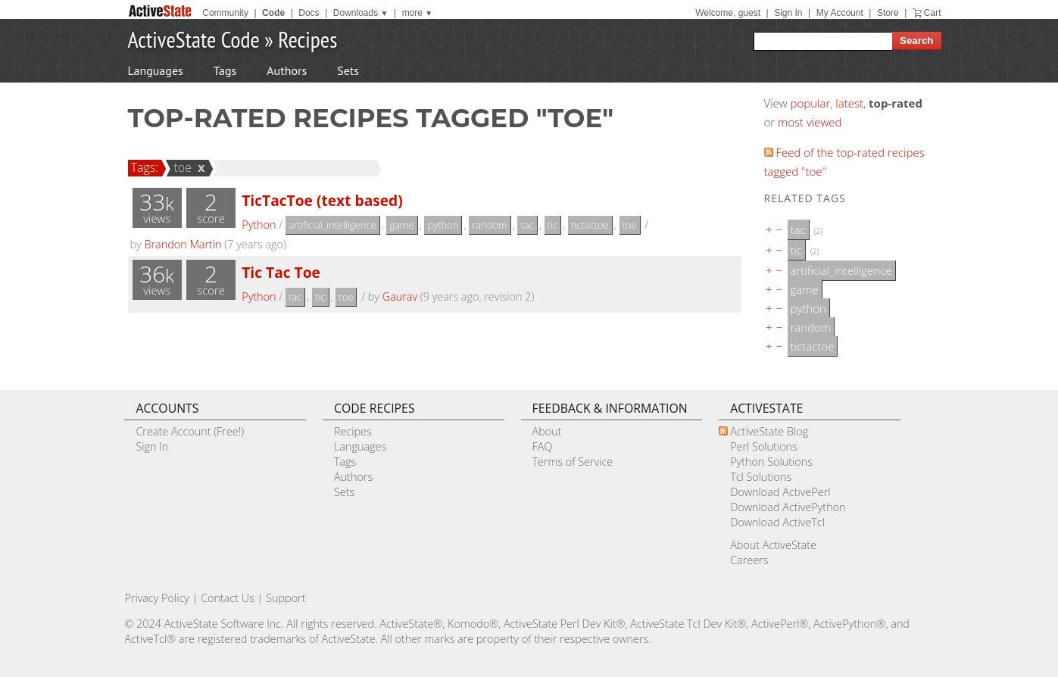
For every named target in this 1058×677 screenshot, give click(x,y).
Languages (155, 70)
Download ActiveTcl (777, 522)
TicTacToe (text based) (322, 200)
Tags (225, 70)
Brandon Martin (182, 244)
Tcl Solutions (760, 477)
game (401, 225)
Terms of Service (572, 461)
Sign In (788, 13)
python (442, 225)
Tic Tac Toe (281, 272)
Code (273, 13)
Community (225, 13)
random (489, 225)
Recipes (307, 39)
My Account (839, 13)
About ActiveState (773, 545)
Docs (308, 13)
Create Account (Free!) (190, 431)
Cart (932, 13)
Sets (348, 70)
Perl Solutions (763, 446)
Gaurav (399, 296)
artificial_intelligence (332, 225)
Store (888, 13)
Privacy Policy (156, 598)
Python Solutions (771, 461)
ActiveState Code (194, 39)
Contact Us (227, 598)
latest (849, 103)
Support (285, 598)
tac (526, 225)
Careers (749, 560)
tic (552, 225)
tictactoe (590, 225)
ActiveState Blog (769, 431)
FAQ (542, 446)
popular (811, 103)
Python (259, 224)
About (547, 431)
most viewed (809, 121)
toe (180, 167)
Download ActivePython (787, 507)
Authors (287, 70)
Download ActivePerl (780, 492)
